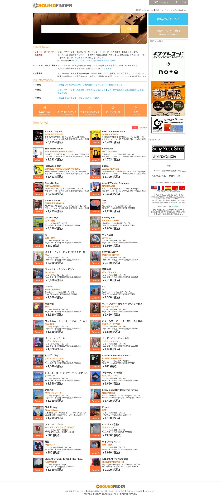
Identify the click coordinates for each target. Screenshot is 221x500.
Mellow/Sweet (169, 170)
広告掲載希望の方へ (95, 491)
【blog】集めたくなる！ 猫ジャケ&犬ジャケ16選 (78, 98)
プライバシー (80, 491)
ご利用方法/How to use (143, 10)
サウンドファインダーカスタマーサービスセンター (93, 60)
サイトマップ (150, 491)
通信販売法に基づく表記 (114, 491)
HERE (176, 206)
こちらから (106, 68)
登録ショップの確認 (134, 491)
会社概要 (68, 491)
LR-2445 (156, 170)
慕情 (184, 172)
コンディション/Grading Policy (174, 10)
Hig (179, 170)
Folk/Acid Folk (159, 176)
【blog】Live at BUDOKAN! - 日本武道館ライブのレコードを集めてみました (90, 85)
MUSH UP (174, 176)
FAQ (157, 10)
